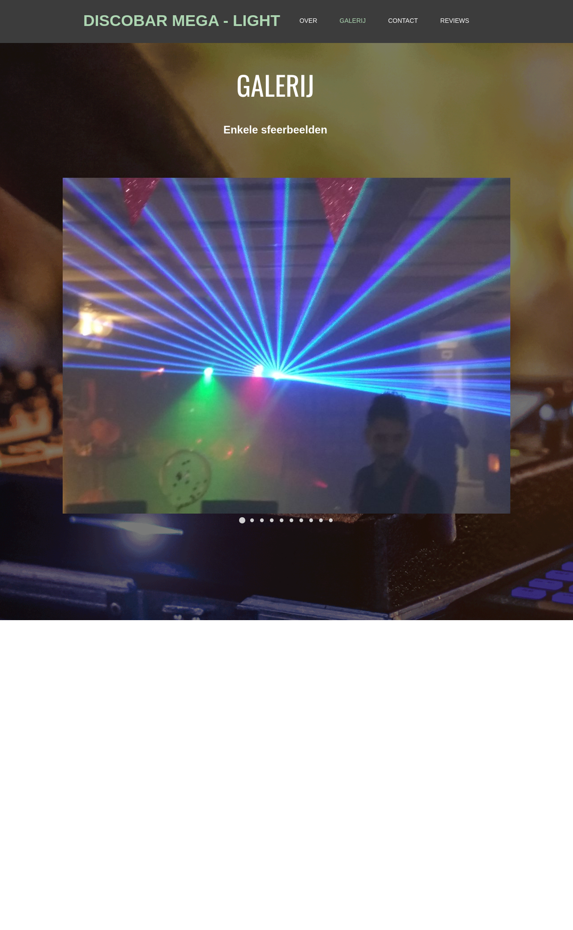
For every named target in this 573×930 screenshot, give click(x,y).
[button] (242, 520)
